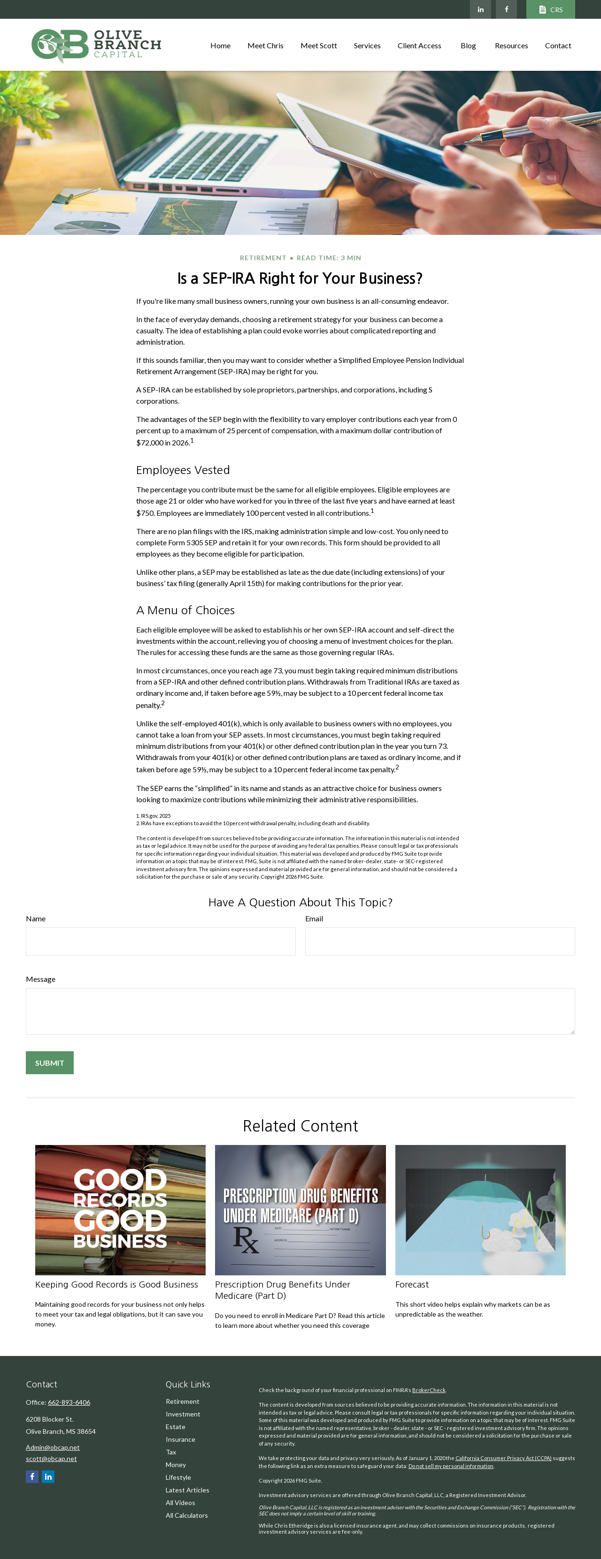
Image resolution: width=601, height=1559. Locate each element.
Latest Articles (187, 1490)
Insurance (180, 1439)
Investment (183, 1414)
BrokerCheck (429, 1390)
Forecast (412, 1284)
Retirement (183, 1401)
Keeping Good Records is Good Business (116, 1284)
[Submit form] (50, 1062)
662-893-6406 (69, 1402)
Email (314, 918)
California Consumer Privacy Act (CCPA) (503, 1458)
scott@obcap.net (51, 1458)
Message (40, 978)
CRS (551, 10)
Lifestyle (178, 1477)
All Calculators (187, 1515)
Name (36, 918)
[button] (220, 44)
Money (176, 1465)
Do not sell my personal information (450, 1466)
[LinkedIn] (480, 9)
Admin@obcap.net (53, 1447)
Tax (171, 1452)
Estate (175, 1427)
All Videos (180, 1502)
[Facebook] (506, 9)
